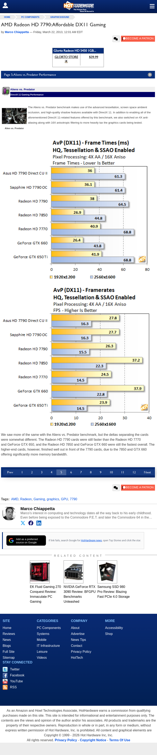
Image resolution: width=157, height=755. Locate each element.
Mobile (41, 639)
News (7, 639)
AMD (15, 499)
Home (7, 628)
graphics (53, 499)
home (7, 17)
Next (147, 472)
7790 (73, 499)
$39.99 (93, 57)
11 (122, 472)
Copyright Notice (93, 740)
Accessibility (114, 628)
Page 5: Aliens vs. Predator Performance (79, 75)
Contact (76, 645)
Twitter (15, 669)
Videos (42, 657)
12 (134, 472)
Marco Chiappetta (37, 508)
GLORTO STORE (66, 57)
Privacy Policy (81, 651)
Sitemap (9, 657)
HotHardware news (91, 540)
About (75, 628)
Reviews (9, 634)
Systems (43, 634)
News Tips (78, 639)
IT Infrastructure (48, 645)
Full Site (9, 651)
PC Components (30, 17)
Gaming (39, 499)
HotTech (77, 657)
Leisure (42, 651)
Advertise (78, 634)
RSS (13, 687)
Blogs (7, 645)
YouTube (16, 681)
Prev (10, 472)
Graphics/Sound (59, 17)
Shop (109, 634)
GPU (64, 499)
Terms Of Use (119, 740)
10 (111, 472)
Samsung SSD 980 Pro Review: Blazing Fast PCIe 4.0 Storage (113, 591)
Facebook (17, 675)
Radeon (26, 499)
